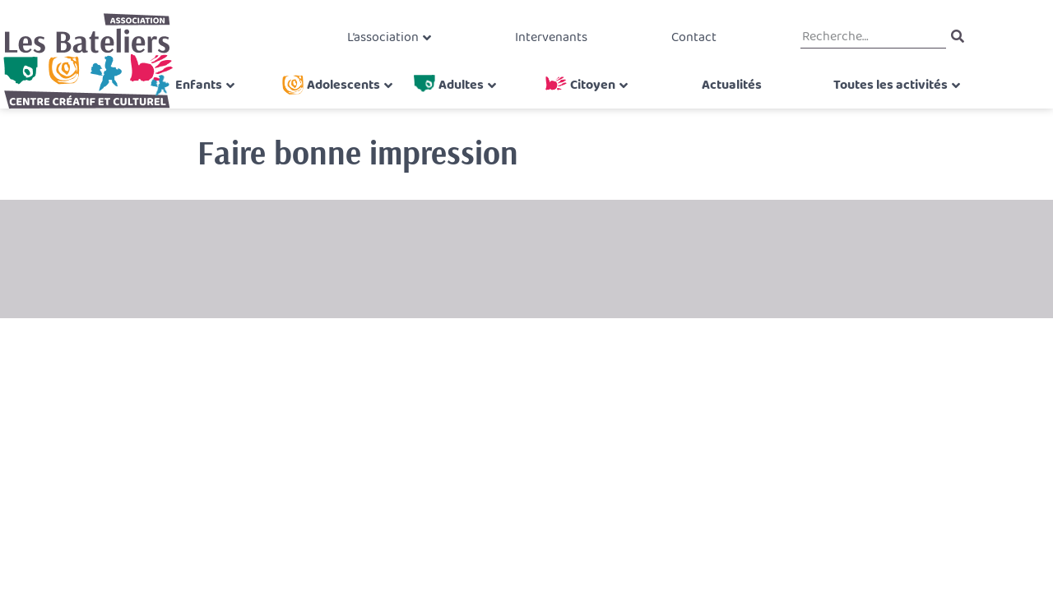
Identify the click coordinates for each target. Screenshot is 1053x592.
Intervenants (551, 45)
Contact (684, 45)
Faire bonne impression (357, 152)
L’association (392, 45)
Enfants (217, 104)
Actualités (725, 104)
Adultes (467, 104)
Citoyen (592, 104)
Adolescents (355, 104)
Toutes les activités (851, 104)
